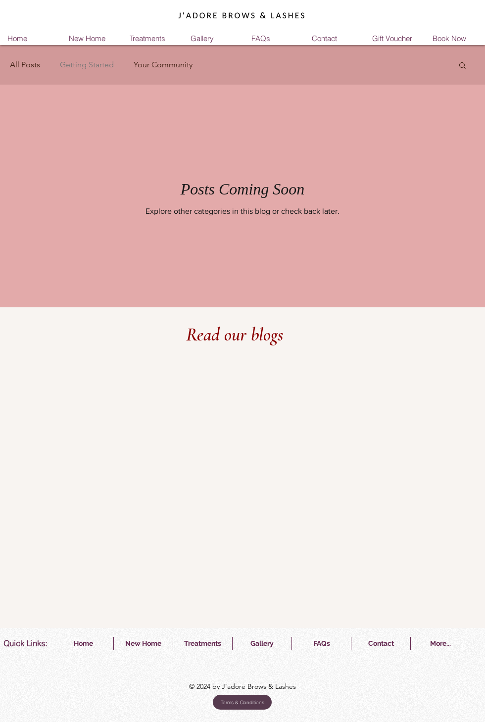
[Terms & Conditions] (242, 702)
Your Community (163, 64)
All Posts (25, 64)
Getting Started (87, 64)
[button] (462, 66)
